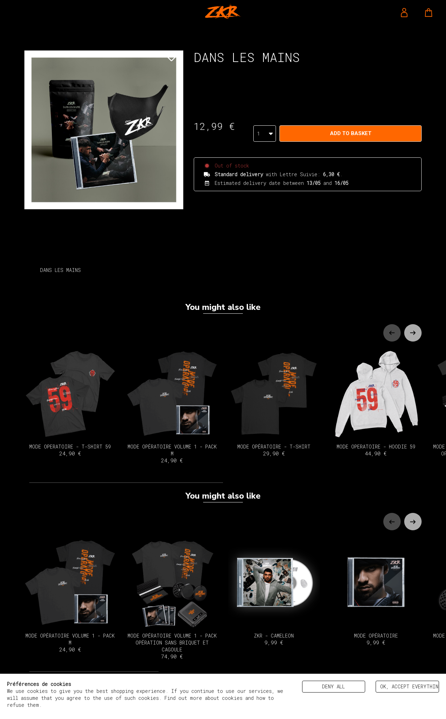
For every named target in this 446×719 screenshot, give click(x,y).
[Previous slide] (392, 333)
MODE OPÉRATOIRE (376, 591)
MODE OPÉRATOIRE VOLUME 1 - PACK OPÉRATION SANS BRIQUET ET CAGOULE (172, 598)
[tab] (126, 482)
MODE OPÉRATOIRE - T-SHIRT (274, 403)
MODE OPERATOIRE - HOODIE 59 (376, 403)
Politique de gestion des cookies (91, 705)
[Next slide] (413, 333)
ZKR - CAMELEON (274, 591)
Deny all (333, 686)
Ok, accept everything (409, 686)
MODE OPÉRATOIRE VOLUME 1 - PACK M (172, 406)
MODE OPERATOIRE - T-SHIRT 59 (70, 403)
